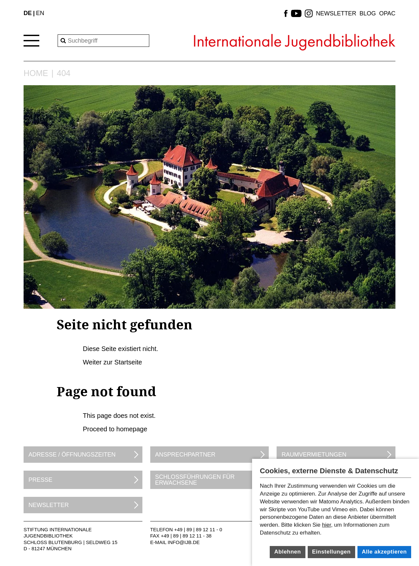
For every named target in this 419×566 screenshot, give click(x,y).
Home (36, 73)
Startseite (128, 362)
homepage (131, 429)
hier (326, 525)
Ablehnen (287, 552)
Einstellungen (331, 552)
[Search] (103, 41)
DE (28, 13)
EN (40, 13)
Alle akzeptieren (384, 552)
